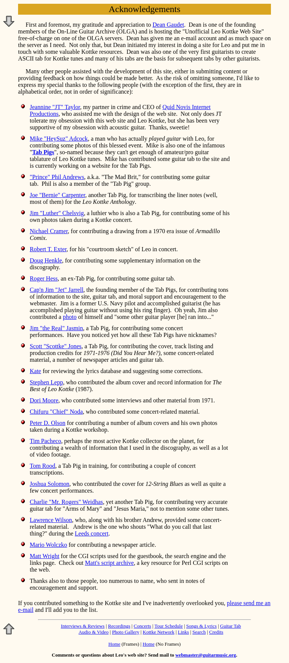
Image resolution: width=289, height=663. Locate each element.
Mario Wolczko (48, 545)
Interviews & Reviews (83, 626)
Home (114, 644)
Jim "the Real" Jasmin (56, 328)
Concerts (142, 626)
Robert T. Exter (48, 249)
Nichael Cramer (49, 231)
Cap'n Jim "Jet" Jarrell (57, 290)
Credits (216, 632)
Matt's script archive (109, 563)
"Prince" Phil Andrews (57, 177)
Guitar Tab (230, 626)
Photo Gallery (126, 632)
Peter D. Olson (47, 423)
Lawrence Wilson (51, 520)
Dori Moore (44, 400)
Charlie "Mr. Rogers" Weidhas (66, 502)
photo (69, 317)
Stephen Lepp (46, 382)
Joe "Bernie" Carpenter (57, 195)
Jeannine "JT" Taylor (55, 107)
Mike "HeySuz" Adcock (59, 138)
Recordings (119, 626)
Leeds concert (91, 533)
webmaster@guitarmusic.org (205, 655)
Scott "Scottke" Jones (56, 346)
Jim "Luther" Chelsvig (57, 213)
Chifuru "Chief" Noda (56, 411)
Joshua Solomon (49, 484)
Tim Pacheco (45, 441)
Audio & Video (94, 632)
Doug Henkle (46, 260)
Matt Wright (44, 556)
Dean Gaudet (168, 24)
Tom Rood (42, 466)
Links (183, 632)
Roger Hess (44, 278)
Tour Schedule (168, 626)
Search (198, 632)
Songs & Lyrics (201, 626)
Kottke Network (158, 632)
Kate (35, 371)
